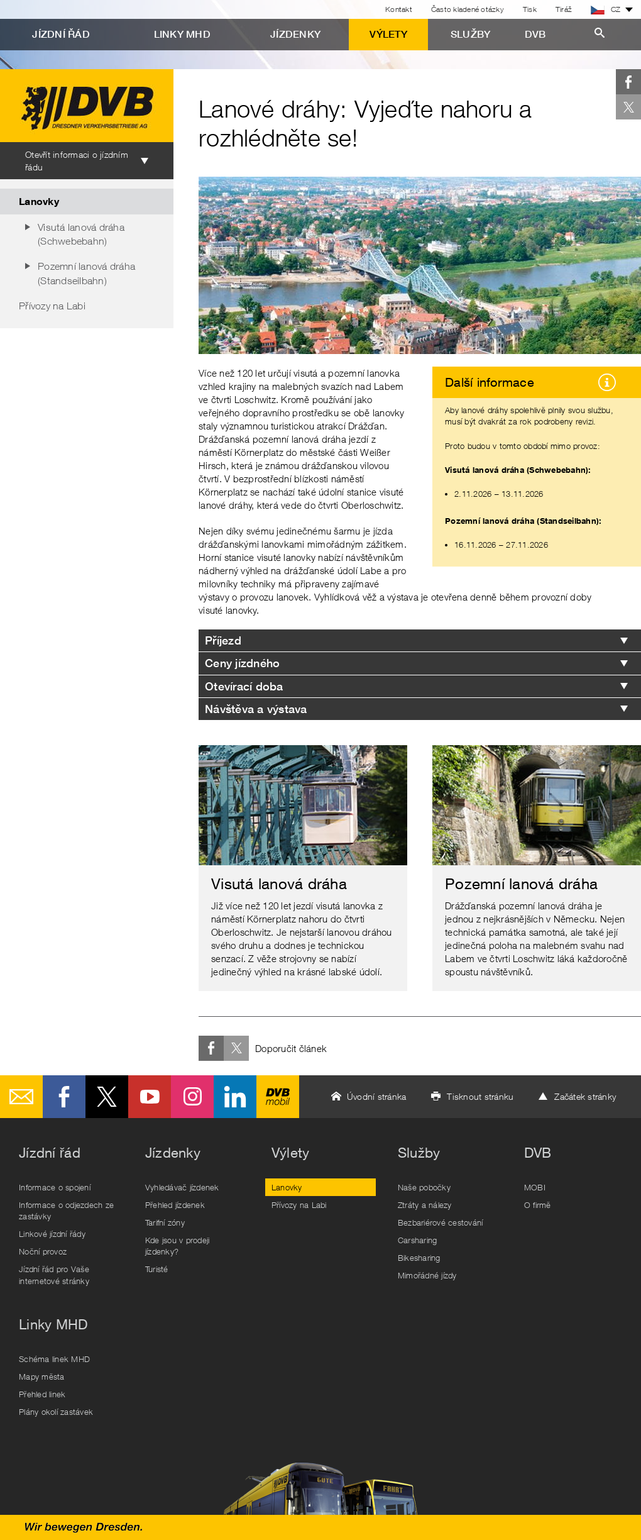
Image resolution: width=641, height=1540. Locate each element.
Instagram (192, 1096)
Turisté (156, 1269)
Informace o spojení (54, 1187)
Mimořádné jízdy (427, 1275)
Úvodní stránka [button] (377, 1096)
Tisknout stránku (480, 1096)
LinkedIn (235, 1096)
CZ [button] (606, 9)
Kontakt (398, 9)
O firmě (537, 1205)
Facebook (628, 81)
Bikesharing (419, 1258)
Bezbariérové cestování (440, 1222)
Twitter (628, 106)
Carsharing (417, 1240)
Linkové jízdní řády (52, 1234)
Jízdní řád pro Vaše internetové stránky (54, 1274)
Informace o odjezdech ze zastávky (66, 1210)
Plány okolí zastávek (56, 1412)
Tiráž (564, 9)
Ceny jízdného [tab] (242, 663)
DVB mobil (277, 1096)
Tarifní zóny (165, 1222)
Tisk (530, 9)
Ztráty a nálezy (425, 1205)
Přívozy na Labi (52, 305)
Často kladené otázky (467, 9)
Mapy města (42, 1376)
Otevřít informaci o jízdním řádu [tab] (76, 160)
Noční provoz (43, 1251)
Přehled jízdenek (175, 1205)
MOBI (534, 1187)
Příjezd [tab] (223, 640)
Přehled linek (42, 1394)
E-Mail (21, 1096)
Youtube (149, 1096)
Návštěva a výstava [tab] (256, 709)
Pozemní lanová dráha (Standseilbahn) (86, 272)
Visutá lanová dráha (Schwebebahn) (81, 234)
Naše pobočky (424, 1187)
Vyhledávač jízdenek (182, 1187)
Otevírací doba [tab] (244, 686)
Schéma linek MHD (54, 1359)
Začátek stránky (585, 1096)
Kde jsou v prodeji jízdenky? (177, 1245)
